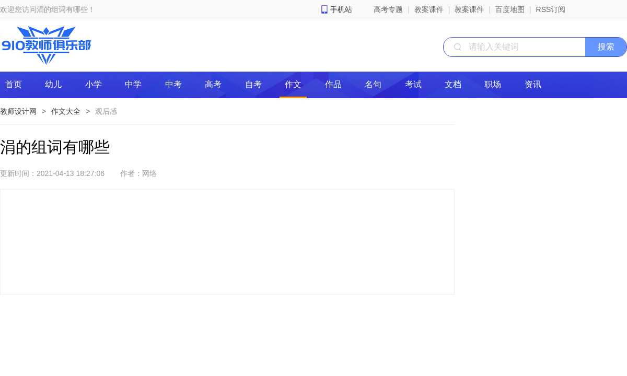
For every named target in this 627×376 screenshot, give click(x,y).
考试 (413, 84)
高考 (213, 84)
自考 (253, 84)
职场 (492, 84)
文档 (453, 84)
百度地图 (510, 9)
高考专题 (388, 9)
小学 (93, 84)
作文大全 (65, 111)
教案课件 (429, 9)
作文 (293, 84)
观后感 (106, 111)
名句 (373, 84)
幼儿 (53, 84)
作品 (333, 84)
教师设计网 (18, 111)
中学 (133, 84)
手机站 (341, 9)
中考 (173, 84)
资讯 (533, 84)
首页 (13, 84)
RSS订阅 (551, 9)
